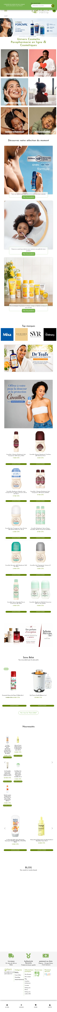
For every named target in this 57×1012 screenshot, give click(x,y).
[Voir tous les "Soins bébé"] (28, 713)
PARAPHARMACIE (18, 979)
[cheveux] (14, 121)
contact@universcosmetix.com (11, 972)
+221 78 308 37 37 (8, 973)
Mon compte (28, 976)
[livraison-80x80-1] (11, 956)
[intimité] (42, 63)
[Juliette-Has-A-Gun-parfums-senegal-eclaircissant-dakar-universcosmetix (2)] (28, 636)
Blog (26, 979)
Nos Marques (28, 974)
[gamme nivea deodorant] (28, 170)
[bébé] (42, 121)
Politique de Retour (27, 988)
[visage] (14, 63)
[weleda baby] (28, 282)
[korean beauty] (14, 92)
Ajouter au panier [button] (16, 464)
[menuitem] (5, 10)
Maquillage (17, 977)
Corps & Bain (18, 975)
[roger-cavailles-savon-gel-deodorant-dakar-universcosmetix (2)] (28, 404)
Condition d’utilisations (27, 982)
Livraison (11, 961)
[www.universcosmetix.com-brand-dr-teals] (28, 358)
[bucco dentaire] (28, 225)
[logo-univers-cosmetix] (28, 10)
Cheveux (17, 972)
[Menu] (5, 10)
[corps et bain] (42, 92)
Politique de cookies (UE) (28, 992)
